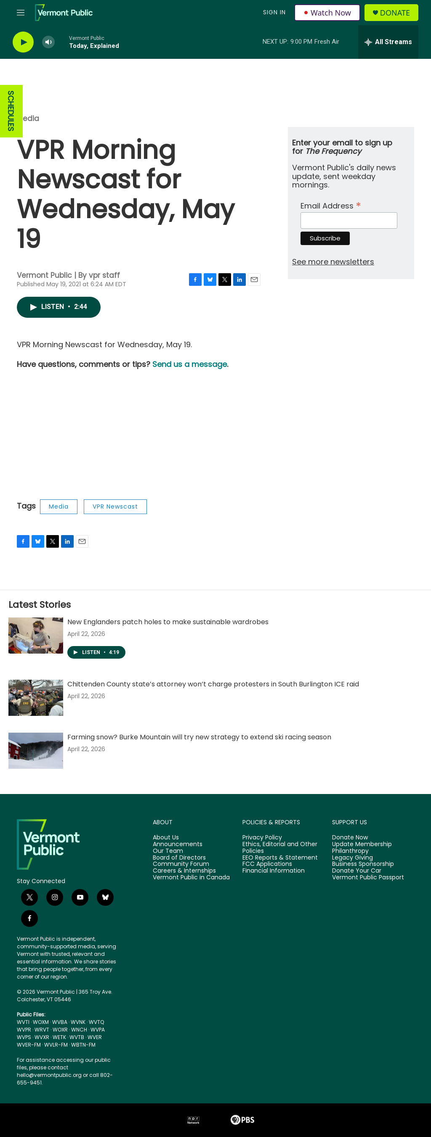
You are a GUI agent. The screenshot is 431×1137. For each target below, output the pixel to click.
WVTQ (96, 1022)
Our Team (168, 851)
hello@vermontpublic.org (49, 1075)
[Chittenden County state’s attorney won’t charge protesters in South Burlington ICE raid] (35, 698)
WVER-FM (29, 1044)
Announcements (177, 844)
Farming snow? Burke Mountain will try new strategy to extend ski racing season (199, 737)
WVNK (78, 1022)
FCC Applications (267, 864)
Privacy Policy (262, 837)
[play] (23, 42)
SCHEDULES (10, 111)
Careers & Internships (184, 871)
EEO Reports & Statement (280, 858)
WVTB (76, 1037)
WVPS (24, 1037)
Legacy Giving (352, 858)
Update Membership (362, 844)
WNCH (79, 1029)
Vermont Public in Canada (191, 877)
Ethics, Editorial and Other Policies (279, 848)
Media (28, 118)
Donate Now (350, 837)
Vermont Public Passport (368, 877)
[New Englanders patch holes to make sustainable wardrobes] (35, 635)
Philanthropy (350, 851)
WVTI (23, 1022)
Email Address (331, 205)
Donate (395, 12)
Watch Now (327, 13)
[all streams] (388, 42)
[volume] (48, 42)
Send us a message (189, 364)
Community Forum (181, 864)
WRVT (42, 1029)
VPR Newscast (115, 506)
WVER (95, 1037)
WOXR (60, 1029)
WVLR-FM (56, 1044)
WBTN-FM (83, 1044)
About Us (166, 837)
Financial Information (273, 871)
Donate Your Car (356, 871)
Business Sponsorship (363, 864)
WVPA (97, 1029)
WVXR (42, 1037)
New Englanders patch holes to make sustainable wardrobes (168, 622)
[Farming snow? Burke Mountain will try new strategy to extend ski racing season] (35, 751)
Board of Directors (179, 858)
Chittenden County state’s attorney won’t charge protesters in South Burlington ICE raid (213, 684)
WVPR (24, 1029)
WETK (59, 1037)
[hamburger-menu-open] (21, 12)
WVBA (59, 1022)
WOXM (41, 1022)
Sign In (274, 12)
